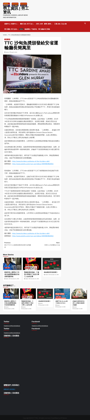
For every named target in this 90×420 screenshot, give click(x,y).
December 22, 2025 (15, 278)
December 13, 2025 (61, 306)
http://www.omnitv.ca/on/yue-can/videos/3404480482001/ (33, 163)
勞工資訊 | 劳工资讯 (15, 10)
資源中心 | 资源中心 (11, 23)
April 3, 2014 (14, 51)
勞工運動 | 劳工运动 (13, 28)
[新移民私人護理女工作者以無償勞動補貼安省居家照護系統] (12, 263)
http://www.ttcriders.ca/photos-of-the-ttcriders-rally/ (31, 161)
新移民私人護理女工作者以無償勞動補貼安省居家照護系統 (11, 274)
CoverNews (54, 417)
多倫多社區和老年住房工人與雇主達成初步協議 (78, 302)
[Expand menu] (18, 23)
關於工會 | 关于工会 (27, 23)
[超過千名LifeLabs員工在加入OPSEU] (62, 293)
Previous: (18, 244)
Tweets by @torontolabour (12, 325)
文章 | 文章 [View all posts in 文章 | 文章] (7, 38)
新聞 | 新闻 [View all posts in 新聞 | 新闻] (58, 296)
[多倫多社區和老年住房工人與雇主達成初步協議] (79, 293)
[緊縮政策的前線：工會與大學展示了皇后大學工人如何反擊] (32, 263)
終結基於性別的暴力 (51, 272)
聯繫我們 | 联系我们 (9, 388)
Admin (7, 51)
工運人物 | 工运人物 (60, 23)
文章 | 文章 (39, 23)
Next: (46, 243)
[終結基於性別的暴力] (52, 263)
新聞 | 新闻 (48, 23)
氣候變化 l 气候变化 (31, 28)
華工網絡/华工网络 (44, 28)
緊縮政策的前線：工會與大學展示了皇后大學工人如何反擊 (31, 274)
